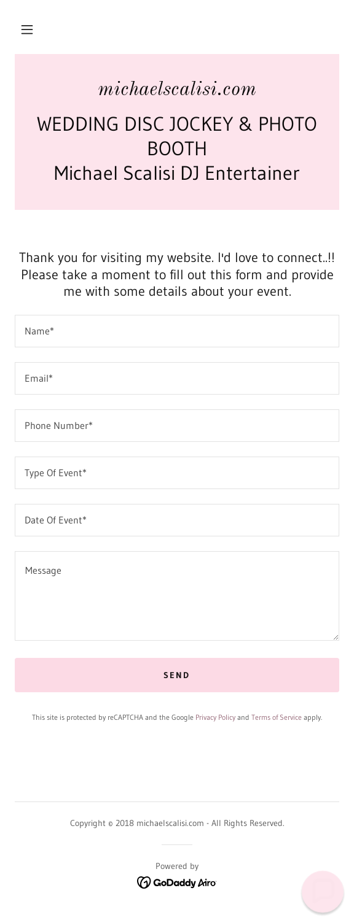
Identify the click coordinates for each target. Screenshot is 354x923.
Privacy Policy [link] (215, 717)
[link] (177, 90)
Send (176, 675)
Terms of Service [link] (276, 717)
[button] (27, 29)
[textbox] (177, 331)
